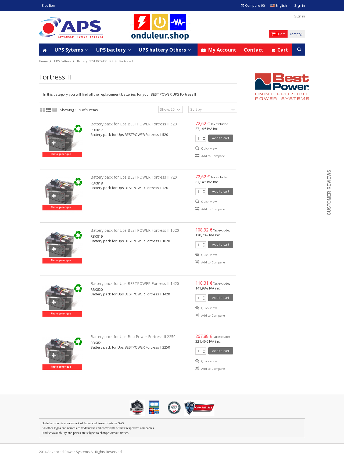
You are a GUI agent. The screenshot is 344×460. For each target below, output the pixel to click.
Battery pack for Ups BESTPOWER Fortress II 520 (134, 123)
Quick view (208, 148)
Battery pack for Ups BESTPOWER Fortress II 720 (134, 177)
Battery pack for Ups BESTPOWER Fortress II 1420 (135, 283)
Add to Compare (213, 156)
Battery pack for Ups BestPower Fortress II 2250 (133, 336)
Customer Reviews (329, 192)
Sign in (299, 5)
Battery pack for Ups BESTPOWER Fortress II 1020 (135, 230)
